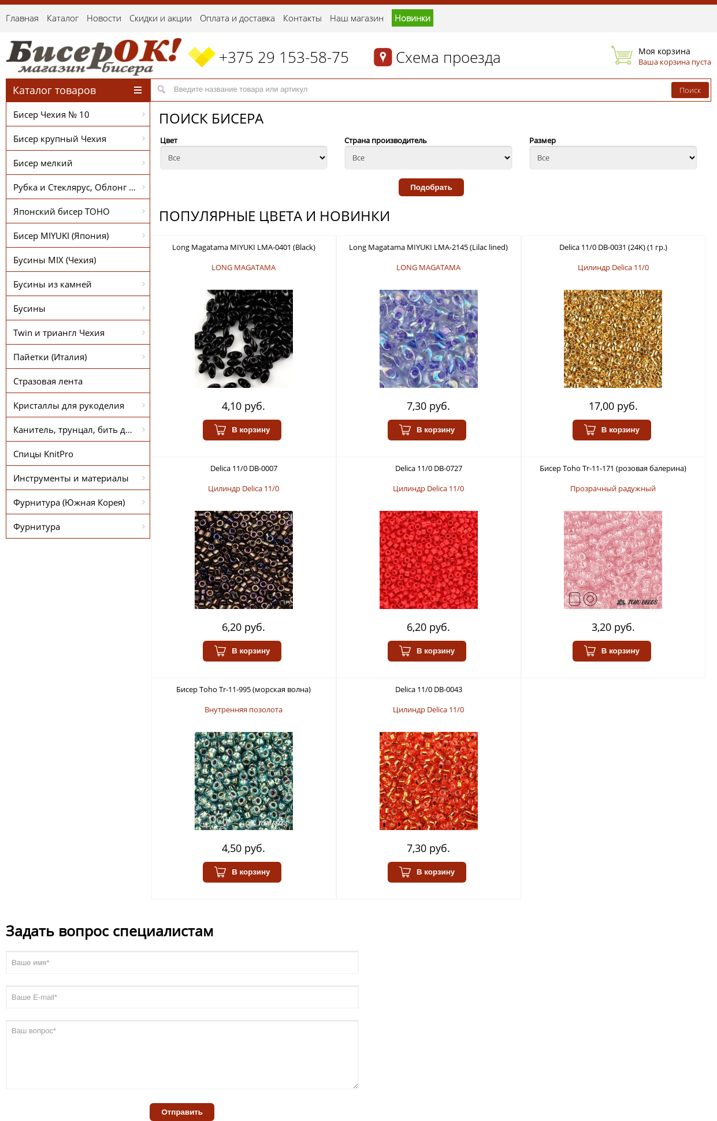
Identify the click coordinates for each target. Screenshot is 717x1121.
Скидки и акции (160, 18)
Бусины (79, 308)
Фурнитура (79, 526)
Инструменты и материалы (79, 478)
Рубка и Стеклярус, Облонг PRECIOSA (81, 187)
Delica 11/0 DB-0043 (428, 689)
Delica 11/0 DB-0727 (428, 468)
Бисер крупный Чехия (79, 138)
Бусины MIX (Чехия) (54, 260)
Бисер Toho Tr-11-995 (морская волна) (243, 689)
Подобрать (431, 187)
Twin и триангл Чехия (79, 332)
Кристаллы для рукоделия (79, 405)
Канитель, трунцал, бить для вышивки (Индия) (81, 429)
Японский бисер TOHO (79, 211)
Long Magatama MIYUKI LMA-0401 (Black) (243, 247)
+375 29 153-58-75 (284, 57)
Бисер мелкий (79, 163)
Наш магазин (357, 18)
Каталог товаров (77, 90)
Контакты (302, 18)
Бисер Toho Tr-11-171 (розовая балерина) (613, 468)
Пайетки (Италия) (79, 357)
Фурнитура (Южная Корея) (79, 502)
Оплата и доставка (237, 18)
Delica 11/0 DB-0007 (243, 468)
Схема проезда (448, 57)
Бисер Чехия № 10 (79, 114)
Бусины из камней (79, 284)
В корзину (242, 430)
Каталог (63, 18)
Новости (104, 18)
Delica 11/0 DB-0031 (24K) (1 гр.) (613, 247)
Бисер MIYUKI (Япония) (79, 235)
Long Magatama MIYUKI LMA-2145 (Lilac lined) (428, 247)
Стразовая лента (48, 381)
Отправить (182, 1112)
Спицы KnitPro (43, 453)
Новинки (412, 18)
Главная (22, 18)
